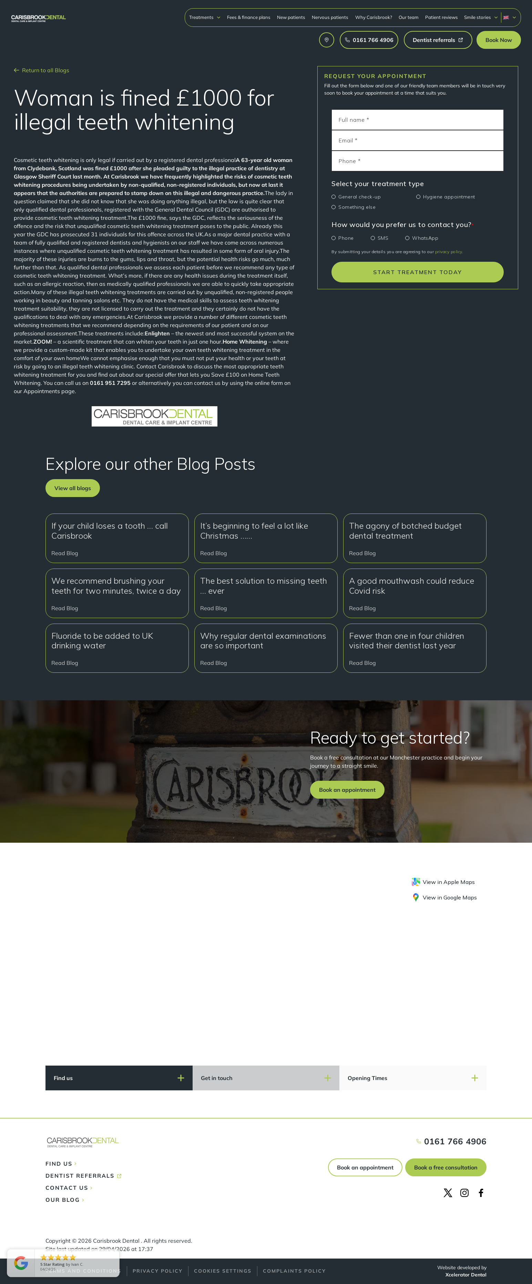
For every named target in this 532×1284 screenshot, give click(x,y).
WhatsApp (425, 238)
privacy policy (448, 251)
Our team (409, 17)
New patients (291, 17)
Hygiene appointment (449, 196)
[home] (38, 15)
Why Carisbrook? (373, 17)
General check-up (359, 196)
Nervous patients (330, 17)
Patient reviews (441, 17)
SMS (383, 238)
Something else (357, 207)
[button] (205, 17)
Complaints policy (294, 1271)
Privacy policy (158, 1271)
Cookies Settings (223, 1271)
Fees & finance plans (248, 17)
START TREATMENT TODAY (417, 272)
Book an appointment (365, 1167)
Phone (346, 238)
